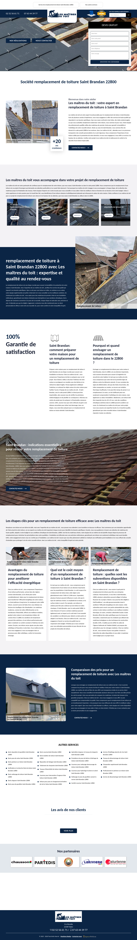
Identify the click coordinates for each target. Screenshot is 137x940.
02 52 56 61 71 (12, 13)
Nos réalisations (18, 40)
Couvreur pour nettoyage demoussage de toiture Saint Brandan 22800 (83, 766)
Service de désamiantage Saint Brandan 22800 (117, 777)
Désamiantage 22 (80, 207)
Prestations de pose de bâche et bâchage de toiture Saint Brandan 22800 (84, 759)
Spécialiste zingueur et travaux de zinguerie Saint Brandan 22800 (84, 753)
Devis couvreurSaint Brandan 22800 (50, 752)
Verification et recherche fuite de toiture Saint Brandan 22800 (22, 769)
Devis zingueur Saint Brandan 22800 (19, 780)
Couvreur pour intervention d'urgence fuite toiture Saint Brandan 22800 (53, 776)
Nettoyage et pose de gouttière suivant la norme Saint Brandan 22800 (83, 778)
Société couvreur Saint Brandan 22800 (83, 783)
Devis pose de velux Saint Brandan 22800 (20, 758)
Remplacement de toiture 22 (52, 208)
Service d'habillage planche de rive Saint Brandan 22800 (115, 753)
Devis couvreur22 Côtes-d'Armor (19, 208)
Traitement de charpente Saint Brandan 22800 (54, 765)
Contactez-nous (77, 936)
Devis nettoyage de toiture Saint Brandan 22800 (20, 775)
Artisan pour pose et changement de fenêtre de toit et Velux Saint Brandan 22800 (53, 783)
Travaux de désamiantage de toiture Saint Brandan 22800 (115, 759)
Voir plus (68, 831)
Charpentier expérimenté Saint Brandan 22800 (115, 766)
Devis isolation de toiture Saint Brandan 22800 (52, 757)
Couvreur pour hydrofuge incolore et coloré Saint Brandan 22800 (84, 772)
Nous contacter (44, 40)
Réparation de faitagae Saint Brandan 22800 (53, 762)
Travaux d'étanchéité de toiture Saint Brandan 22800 (53, 770)
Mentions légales (66, 936)
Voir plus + (14, 217)
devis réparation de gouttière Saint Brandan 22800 (21, 753)
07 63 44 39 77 (30, 13)
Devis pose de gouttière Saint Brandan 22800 (21, 784)
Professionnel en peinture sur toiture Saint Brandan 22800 (116, 772)
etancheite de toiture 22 (114, 207)
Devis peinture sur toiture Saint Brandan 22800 (20, 763)
